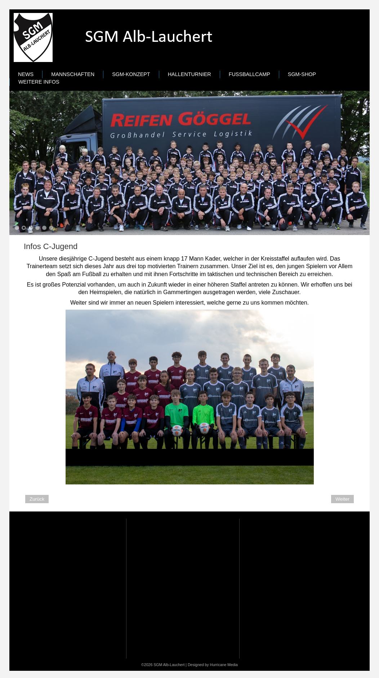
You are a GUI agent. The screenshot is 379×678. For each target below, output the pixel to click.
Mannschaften (72, 74)
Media (232, 665)
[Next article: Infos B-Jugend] (342, 499)
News (26, 74)
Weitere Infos (38, 82)
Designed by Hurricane (207, 665)
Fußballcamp (249, 74)
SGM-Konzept (131, 74)
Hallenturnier (189, 74)
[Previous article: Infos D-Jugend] (37, 499)
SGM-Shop (302, 74)
